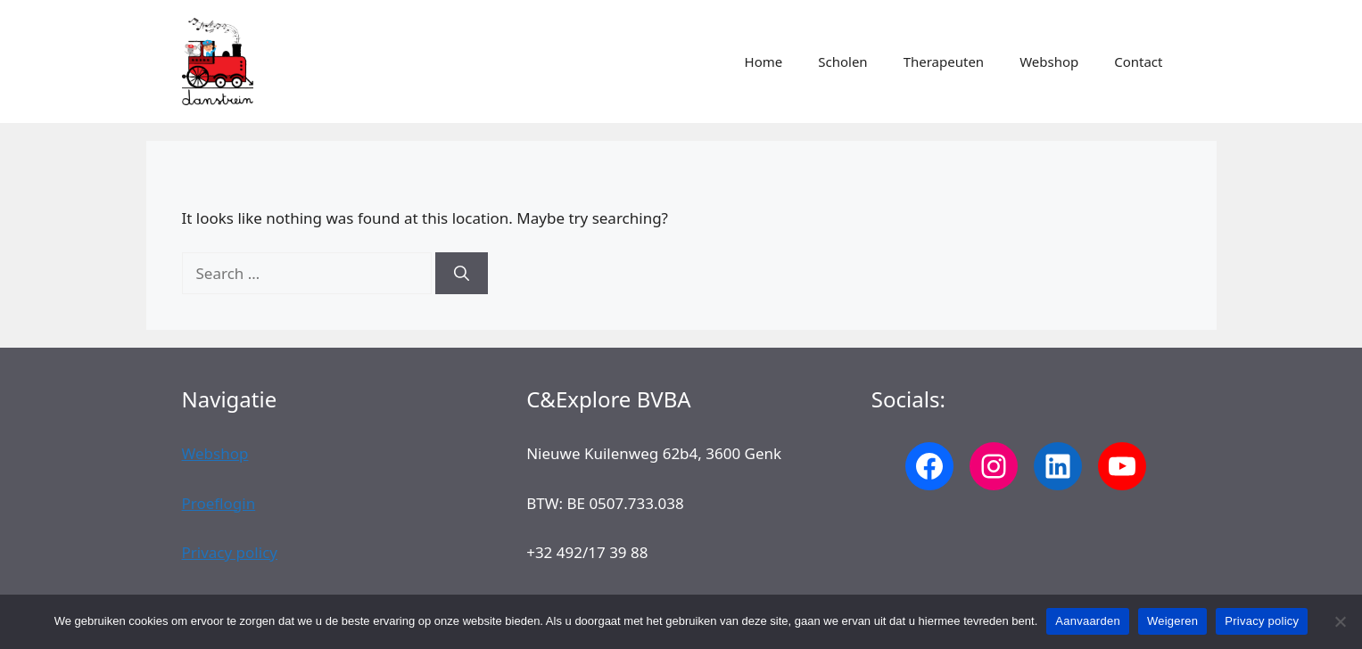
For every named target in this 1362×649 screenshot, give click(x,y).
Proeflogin (219, 503)
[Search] (461, 273)
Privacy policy (229, 552)
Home (764, 61)
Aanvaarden (1087, 621)
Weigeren (1172, 621)
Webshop (1048, 61)
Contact (1138, 61)
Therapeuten (944, 61)
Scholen (842, 61)
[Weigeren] (1340, 621)
